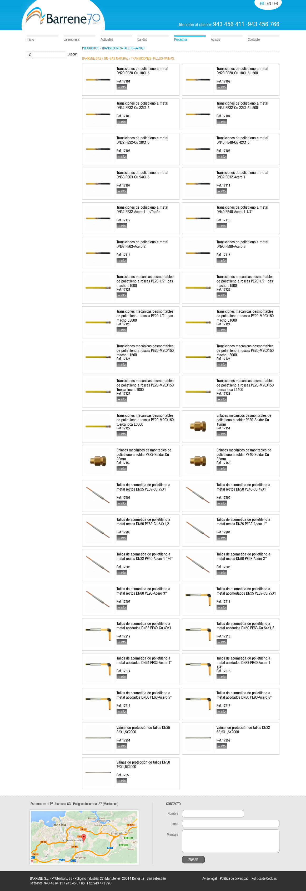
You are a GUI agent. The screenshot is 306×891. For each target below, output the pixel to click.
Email (174, 824)
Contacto (254, 40)
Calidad (142, 40)
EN (269, 4)
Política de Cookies (264, 878)
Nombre (173, 814)
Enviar (193, 860)
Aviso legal (209, 878)
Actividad (107, 40)
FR (276, 4)
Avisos (215, 40)
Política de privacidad (234, 878)
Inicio (30, 40)
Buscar (72, 54)
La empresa (71, 40)
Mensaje (172, 835)
